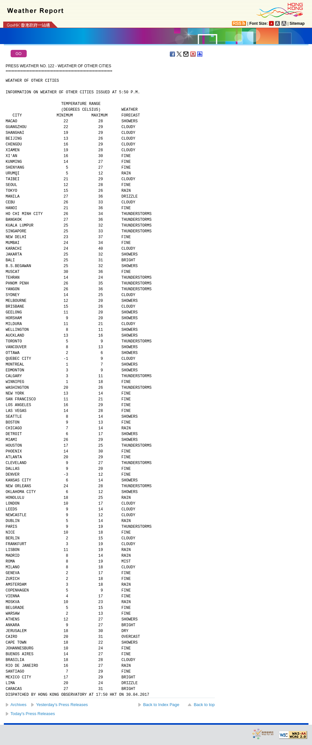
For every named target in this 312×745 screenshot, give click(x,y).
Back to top (204, 704)
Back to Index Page (161, 704)
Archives (19, 704)
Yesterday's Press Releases (62, 704)
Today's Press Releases (33, 713)
